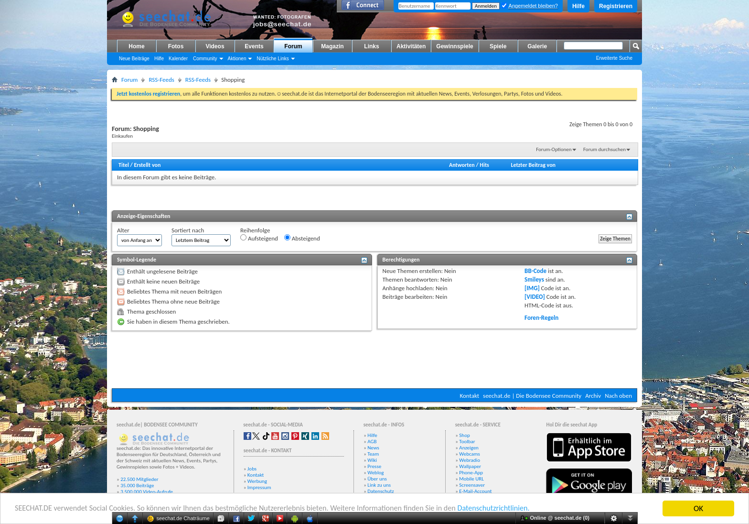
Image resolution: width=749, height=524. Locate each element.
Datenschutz (380, 491)
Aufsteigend (259, 238)
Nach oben (618, 395)
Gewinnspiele (454, 46)
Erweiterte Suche (614, 58)
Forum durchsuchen (604, 149)
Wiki (372, 460)
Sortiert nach (187, 230)
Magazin (332, 46)
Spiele (498, 46)
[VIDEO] (534, 296)
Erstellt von (147, 165)
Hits (484, 165)
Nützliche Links (273, 58)
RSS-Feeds (161, 79)
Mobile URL (471, 479)
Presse (374, 466)
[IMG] (532, 288)
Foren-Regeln (541, 317)
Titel (123, 165)
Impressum (259, 487)
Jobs (252, 469)
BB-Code (535, 270)
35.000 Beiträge (137, 485)
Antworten (462, 165)
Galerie (537, 46)
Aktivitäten (411, 46)
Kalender (178, 58)
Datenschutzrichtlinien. (519, 509)
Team (373, 454)
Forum (293, 46)
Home (136, 46)
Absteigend (302, 238)
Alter (123, 230)
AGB (371, 441)
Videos (214, 46)
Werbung (257, 481)
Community (205, 58)
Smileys (534, 279)
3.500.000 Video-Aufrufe (146, 492)
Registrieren (615, 6)
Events (254, 46)
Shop (464, 435)
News (373, 448)
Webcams (469, 454)
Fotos (176, 46)
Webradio (469, 460)
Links (371, 46)
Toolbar (467, 441)
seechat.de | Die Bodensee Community (532, 395)
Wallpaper (470, 466)
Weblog (375, 472)
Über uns (377, 479)
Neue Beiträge (134, 58)
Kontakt (469, 395)
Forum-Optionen (553, 149)
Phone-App (471, 472)
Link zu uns (379, 485)
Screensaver (472, 485)
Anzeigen (469, 448)
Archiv (593, 395)
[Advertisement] (374, 359)
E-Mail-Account (475, 491)
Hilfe (578, 6)
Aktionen (237, 58)
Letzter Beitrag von (533, 165)
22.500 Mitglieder (139, 479)
